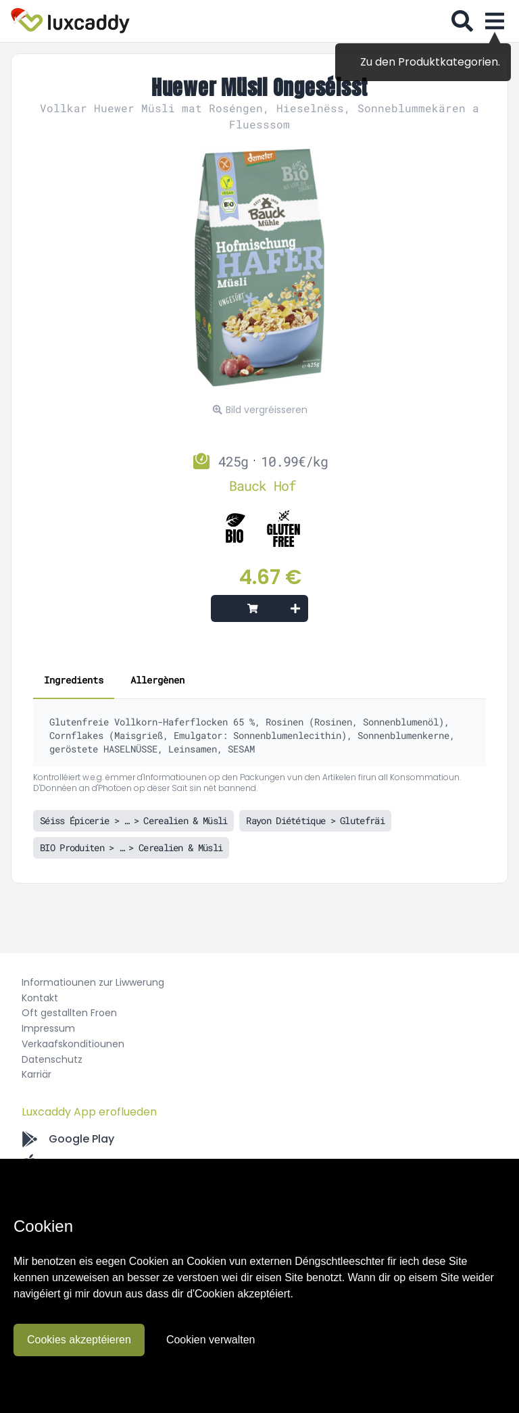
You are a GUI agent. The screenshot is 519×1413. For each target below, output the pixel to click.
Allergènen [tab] (157, 679)
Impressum (48, 1028)
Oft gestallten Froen (69, 1013)
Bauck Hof (262, 485)
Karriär (36, 1074)
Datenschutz (52, 1059)
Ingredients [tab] (73, 679)
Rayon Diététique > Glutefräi (315, 820)
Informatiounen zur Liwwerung (93, 982)
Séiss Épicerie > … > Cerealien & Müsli (133, 820)
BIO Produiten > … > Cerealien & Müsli (131, 847)
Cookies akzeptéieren (79, 1339)
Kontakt (40, 998)
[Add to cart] (259, 608)
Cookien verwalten (210, 1339)
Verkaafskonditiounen (73, 1044)
